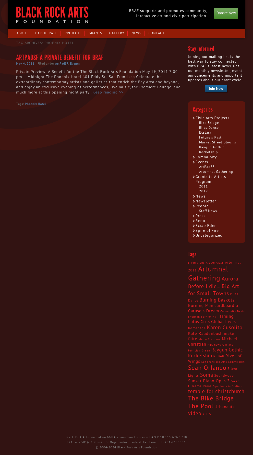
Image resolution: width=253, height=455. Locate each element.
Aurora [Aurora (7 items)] (230, 279)
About (22, 33)
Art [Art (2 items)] (208, 262)
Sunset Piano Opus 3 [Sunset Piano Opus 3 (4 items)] (209, 381)
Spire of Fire (207, 230)
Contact (156, 33)
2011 (203, 186)
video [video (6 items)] (194, 414)
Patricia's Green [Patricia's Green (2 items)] (199, 350)
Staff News (208, 211)
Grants (95, 33)
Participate (46, 33)
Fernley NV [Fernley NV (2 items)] (208, 316)
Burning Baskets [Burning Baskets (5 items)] (217, 300)
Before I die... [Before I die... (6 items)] (204, 287)
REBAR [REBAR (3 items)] (218, 356)
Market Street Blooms (217, 142)
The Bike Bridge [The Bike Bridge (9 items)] (211, 398)
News (136, 33)
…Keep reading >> (106, 92)
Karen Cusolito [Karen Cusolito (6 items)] (224, 328)
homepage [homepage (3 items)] (197, 328)
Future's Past (210, 137)
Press (200, 216)
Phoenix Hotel (35, 104)
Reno (200, 221)
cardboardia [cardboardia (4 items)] (226, 305)
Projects (73, 33)
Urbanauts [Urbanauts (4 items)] (225, 407)
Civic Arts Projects (212, 118)
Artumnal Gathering (216, 172)
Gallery (116, 33)
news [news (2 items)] (217, 344)
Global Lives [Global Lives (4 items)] (223, 321)
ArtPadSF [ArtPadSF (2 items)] (217, 262)
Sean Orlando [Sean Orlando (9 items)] (207, 368)
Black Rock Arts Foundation (52, 14)
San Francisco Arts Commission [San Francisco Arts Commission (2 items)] (223, 361)
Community (206, 157)
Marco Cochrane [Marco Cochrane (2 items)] (210, 339)
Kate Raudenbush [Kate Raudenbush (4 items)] (205, 333)
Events (75, 63)
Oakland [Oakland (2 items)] (227, 344)
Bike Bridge (209, 123)
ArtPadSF (61, 63)
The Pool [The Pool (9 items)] (200, 406)
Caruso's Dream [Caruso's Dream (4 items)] (203, 311)
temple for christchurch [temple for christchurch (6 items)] (216, 392)
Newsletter (205, 201)
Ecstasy (205, 132)
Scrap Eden (206, 225)
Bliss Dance (209, 128)
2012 (203, 191)
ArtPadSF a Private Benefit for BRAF (60, 57)
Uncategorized (209, 235)
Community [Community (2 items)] (228, 311)
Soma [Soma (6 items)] (206, 375)
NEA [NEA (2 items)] (210, 344)
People (202, 206)
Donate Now (226, 13)
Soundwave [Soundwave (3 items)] (224, 376)
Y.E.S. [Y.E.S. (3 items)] (207, 414)
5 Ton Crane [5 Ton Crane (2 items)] (196, 262)
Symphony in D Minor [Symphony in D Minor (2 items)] (228, 386)
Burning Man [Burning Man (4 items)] (200, 305)
